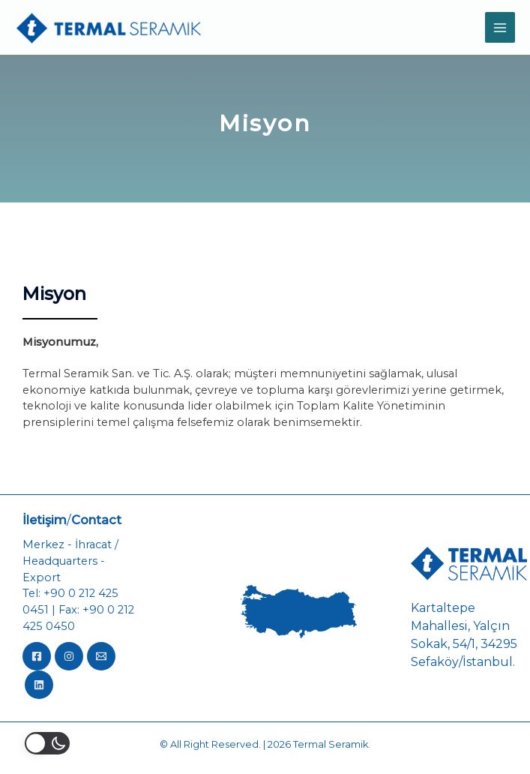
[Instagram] (69, 656)
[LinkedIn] (39, 684)
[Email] (101, 656)
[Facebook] (36, 656)
